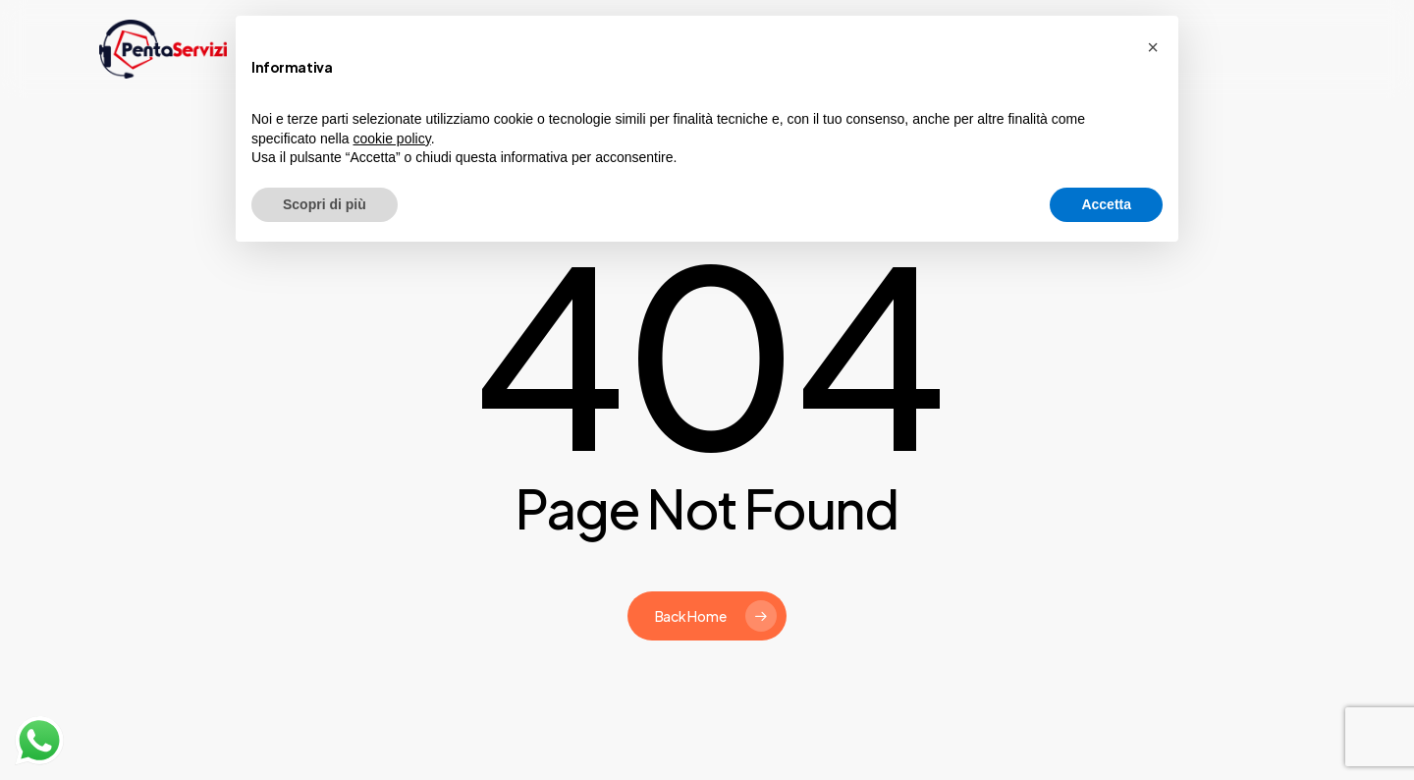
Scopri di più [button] (324, 204)
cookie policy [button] (392, 138)
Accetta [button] (1106, 204)
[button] (1153, 47)
